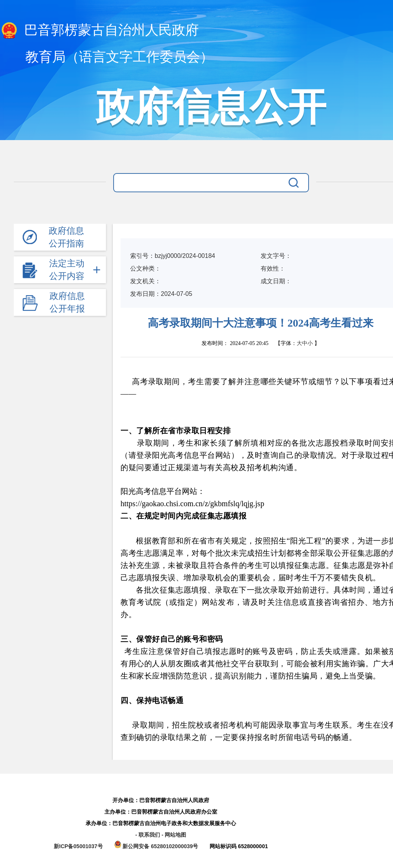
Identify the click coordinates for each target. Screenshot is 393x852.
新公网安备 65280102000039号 (157, 846)
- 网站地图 (174, 835)
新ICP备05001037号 (78, 846)
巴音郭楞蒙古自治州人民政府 (99, 30)
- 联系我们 (148, 835)
